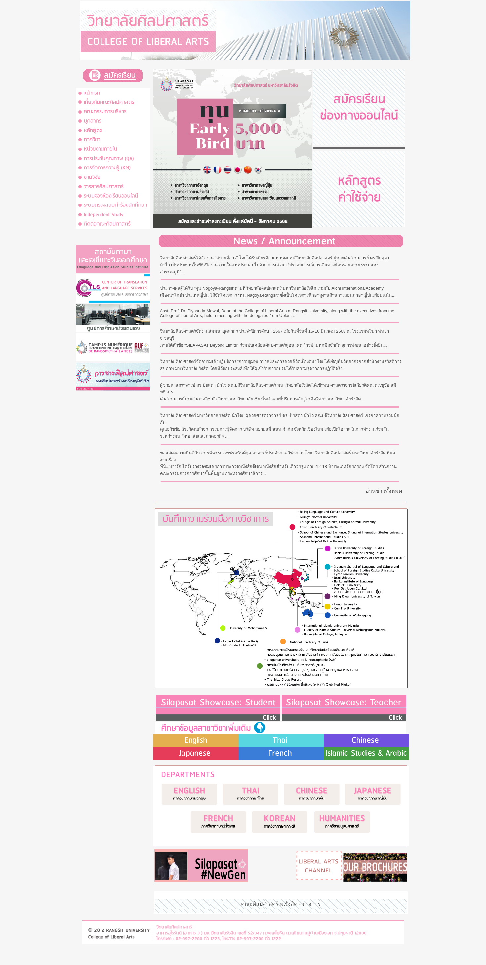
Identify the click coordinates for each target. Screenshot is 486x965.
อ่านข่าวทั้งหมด (384, 491)
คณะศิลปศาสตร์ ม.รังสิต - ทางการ (280, 904)
